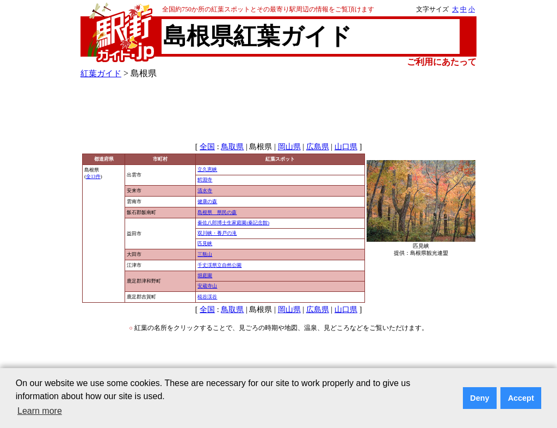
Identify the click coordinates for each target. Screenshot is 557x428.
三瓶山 (204, 254)
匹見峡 (204, 243)
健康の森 (207, 201)
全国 (207, 147)
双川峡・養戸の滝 (217, 233)
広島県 (317, 147)
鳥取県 (232, 147)
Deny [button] (479, 398)
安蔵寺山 (207, 286)
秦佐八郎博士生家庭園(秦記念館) (233, 222)
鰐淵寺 (204, 179)
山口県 (346, 147)
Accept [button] (521, 398)
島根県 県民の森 (217, 212)
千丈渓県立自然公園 (219, 265)
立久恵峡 (207, 169)
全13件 (93, 176)
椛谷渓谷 (207, 296)
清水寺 (204, 190)
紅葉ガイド (101, 73)
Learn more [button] (39, 410)
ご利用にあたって (441, 61)
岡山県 (289, 147)
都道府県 (104, 159)
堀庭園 (204, 275)
